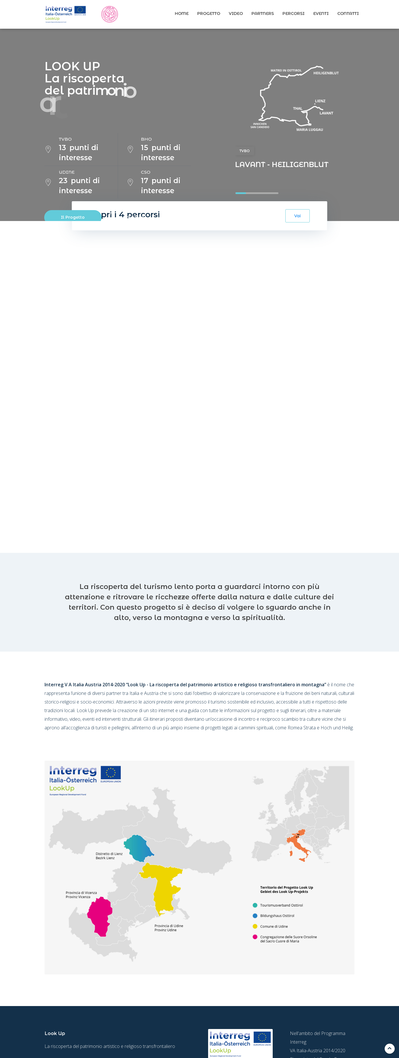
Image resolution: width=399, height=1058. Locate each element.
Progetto (208, 13)
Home (182, 13)
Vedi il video (134, 217)
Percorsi (293, 13)
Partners (262, 13)
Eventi (321, 13)
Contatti (348, 13)
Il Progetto (73, 217)
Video (236, 13)
